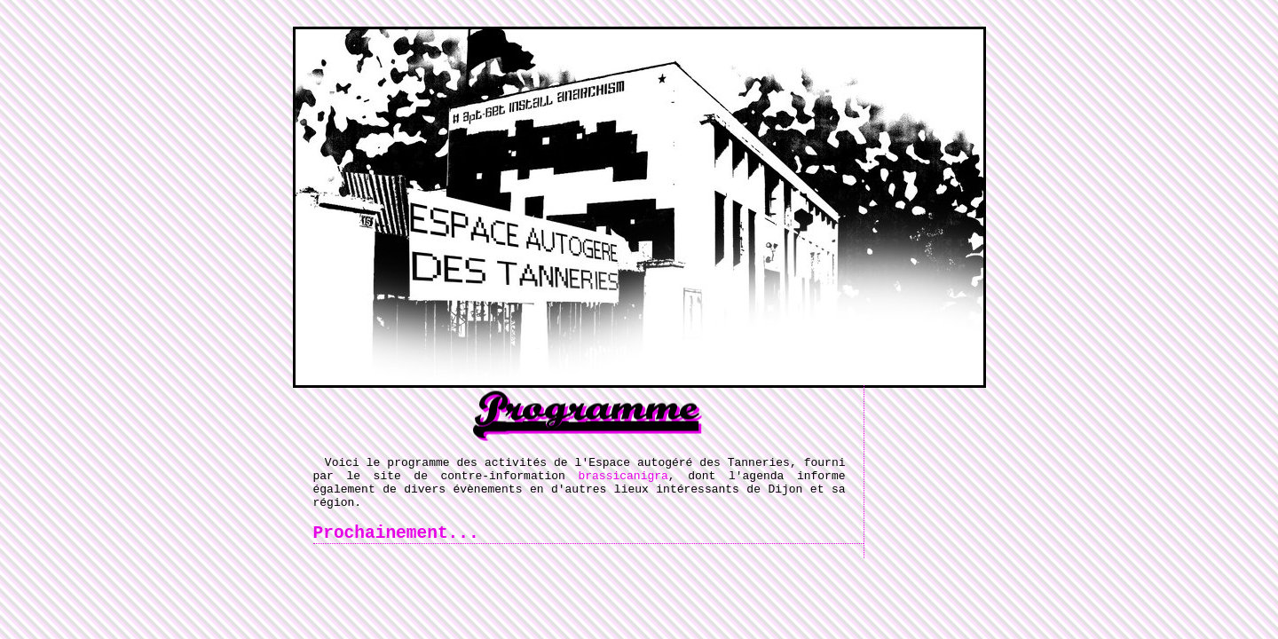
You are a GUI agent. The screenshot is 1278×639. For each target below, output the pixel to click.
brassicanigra (622, 480)
